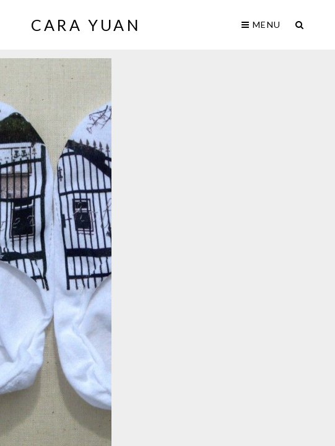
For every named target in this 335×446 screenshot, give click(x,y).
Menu (261, 24)
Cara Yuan (86, 24)
